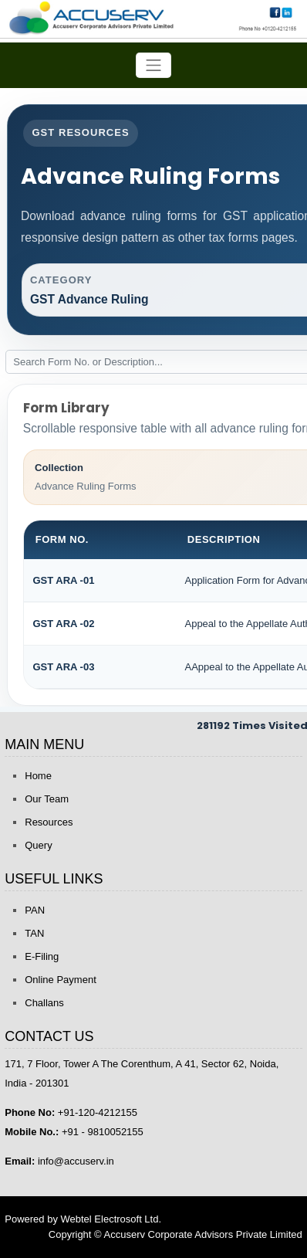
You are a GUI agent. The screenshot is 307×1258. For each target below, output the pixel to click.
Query (38, 845)
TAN (34, 933)
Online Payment (60, 979)
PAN (35, 910)
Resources (49, 822)
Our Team (47, 799)
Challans (44, 1003)
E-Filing (42, 956)
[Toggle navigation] (153, 65)
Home (38, 776)
